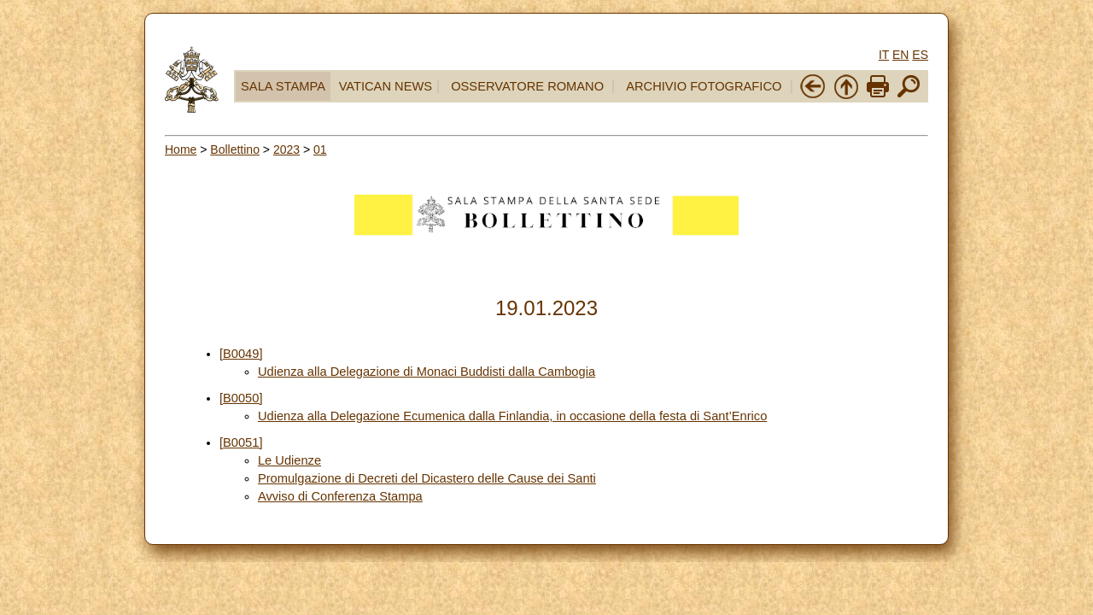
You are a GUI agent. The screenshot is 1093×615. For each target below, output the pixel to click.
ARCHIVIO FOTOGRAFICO (703, 86)
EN (900, 55)
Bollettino (235, 149)
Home (180, 149)
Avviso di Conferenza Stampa (340, 496)
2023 (286, 149)
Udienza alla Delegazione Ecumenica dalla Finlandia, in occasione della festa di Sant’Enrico (512, 416)
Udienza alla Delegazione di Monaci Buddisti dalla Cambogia (426, 371)
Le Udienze (289, 460)
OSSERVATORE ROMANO (527, 86)
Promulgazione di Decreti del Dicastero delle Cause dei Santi (427, 478)
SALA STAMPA (283, 86)
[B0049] (241, 353)
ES (920, 55)
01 (320, 149)
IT (884, 55)
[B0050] (241, 398)
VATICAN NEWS (385, 86)
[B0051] (241, 442)
